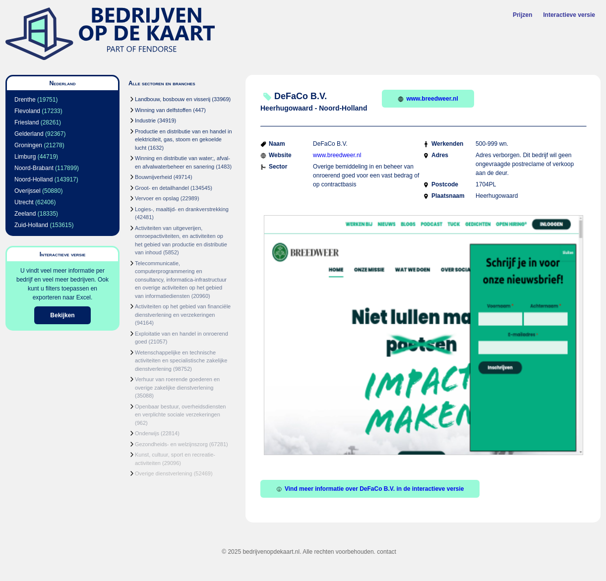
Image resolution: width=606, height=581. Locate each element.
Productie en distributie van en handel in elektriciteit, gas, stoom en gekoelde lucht (183, 139)
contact (386, 551)
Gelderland (29, 133)
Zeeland (25, 213)
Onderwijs (147, 433)
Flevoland (27, 111)
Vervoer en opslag (157, 198)
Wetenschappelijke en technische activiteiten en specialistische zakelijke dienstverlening (181, 360)
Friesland (26, 122)
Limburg (25, 156)
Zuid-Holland (31, 225)
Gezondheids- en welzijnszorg (171, 444)
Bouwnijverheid (153, 177)
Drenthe (25, 99)
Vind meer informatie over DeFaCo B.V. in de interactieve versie (370, 488)
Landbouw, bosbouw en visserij (172, 99)
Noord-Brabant (34, 168)
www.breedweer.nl (428, 98)
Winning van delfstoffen (163, 110)
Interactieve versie (569, 14)
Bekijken (62, 315)
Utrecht (24, 202)
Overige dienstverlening (163, 473)
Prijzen (522, 14)
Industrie (145, 120)
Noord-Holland (33, 179)
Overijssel (27, 190)
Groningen (28, 145)
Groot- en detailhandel (162, 188)
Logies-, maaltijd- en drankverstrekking (182, 209)
